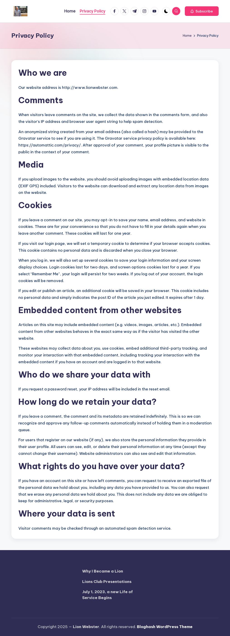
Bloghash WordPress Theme (165, 626)
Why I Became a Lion (102, 571)
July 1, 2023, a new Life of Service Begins (107, 594)
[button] (202, 11)
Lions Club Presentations (106, 581)
